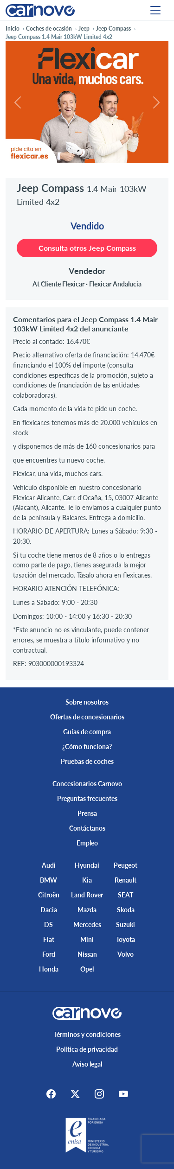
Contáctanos (87, 828)
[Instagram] (99, 1093)
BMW (48, 880)
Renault (125, 880)
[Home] (40, 10)
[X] (75, 1093)
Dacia (48, 910)
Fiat (48, 939)
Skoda (126, 910)
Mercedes (87, 924)
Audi (49, 865)
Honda (48, 969)
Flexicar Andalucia (115, 284)
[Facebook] (51, 1093)
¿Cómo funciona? (87, 746)
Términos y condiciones (87, 1034)
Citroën (48, 895)
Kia (87, 880)
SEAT (125, 895)
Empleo (87, 843)
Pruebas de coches (87, 761)
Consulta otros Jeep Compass (87, 247)
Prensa (87, 813)
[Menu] (155, 10)
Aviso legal (87, 1064)
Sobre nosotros (87, 702)
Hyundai (87, 865)
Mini (87, 939)
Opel (87, 969)
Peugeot (125, 865)
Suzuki (125, 924)
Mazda (87, 910)
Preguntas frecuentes (87, 798)
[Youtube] (123, 1093)
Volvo (125, 954)
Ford (48, 954)
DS (48, 924)
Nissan (87, 954)
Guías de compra (87, 732)
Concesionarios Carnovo (87, 784)
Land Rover (87, 895)
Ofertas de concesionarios (87, 717)
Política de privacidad (87, 1049)
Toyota (125, 939)
